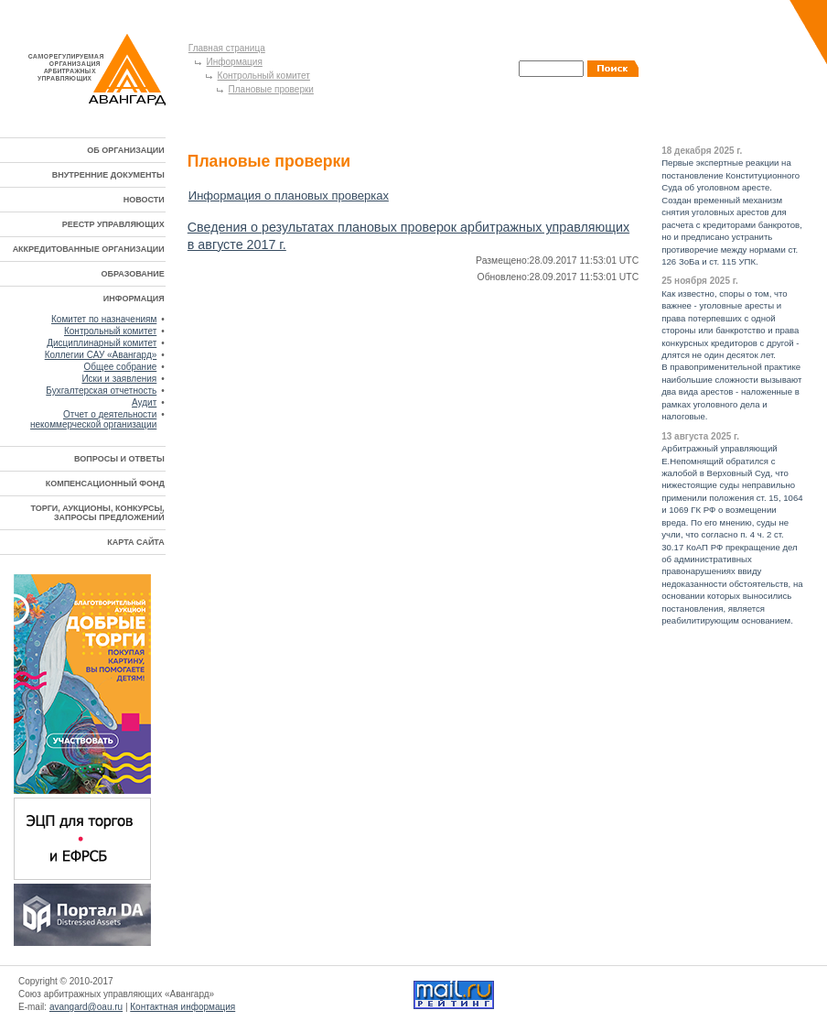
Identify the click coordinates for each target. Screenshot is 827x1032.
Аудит (144, 402)
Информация (235, 62)
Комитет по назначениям (103, 319)
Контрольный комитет (264, 76)
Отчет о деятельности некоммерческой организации (93, 419)
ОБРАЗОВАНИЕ (133, 273)
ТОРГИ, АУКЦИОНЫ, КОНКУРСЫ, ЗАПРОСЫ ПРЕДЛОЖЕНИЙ (97, 513)
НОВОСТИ (144, 199)
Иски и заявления (118, 379)
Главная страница (226, 48)
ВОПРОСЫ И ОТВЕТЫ (119, 458)
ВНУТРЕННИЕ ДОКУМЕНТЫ (108, 174)
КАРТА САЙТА (135, 542)
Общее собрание (120, 367)
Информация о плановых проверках (288, 195)
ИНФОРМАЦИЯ (134, 298)
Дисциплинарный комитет (101, 343)
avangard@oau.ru (86, 1007)
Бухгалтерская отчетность (101, 391)
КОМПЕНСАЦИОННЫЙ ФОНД (105, 483)
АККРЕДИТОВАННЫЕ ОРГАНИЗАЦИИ (89, 249)
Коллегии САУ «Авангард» (101, 355)
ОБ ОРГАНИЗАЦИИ (126, 150)
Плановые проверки (271, 89)
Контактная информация (182, 1007)
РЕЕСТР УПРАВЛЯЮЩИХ (113, 224)
